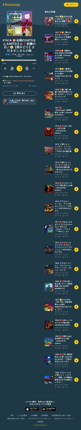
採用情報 (45, 415)
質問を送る (19, 93)
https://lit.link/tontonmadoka (23, 80)
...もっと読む (7, 83)
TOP (11, 415)
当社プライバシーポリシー (64, 418)
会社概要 (34, 415)
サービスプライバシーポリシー (40, 418)
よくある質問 (22, 415)
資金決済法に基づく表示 (16, 418)
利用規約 (40, 422)
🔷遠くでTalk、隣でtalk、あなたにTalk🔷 (19, 55)
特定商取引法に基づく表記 (61, 415)
